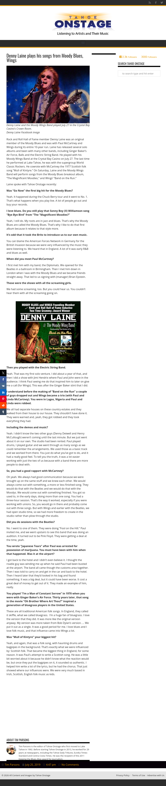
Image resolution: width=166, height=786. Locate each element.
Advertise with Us (155, 775)
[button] (83, 42)
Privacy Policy (122, 775)
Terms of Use (138, 775)
